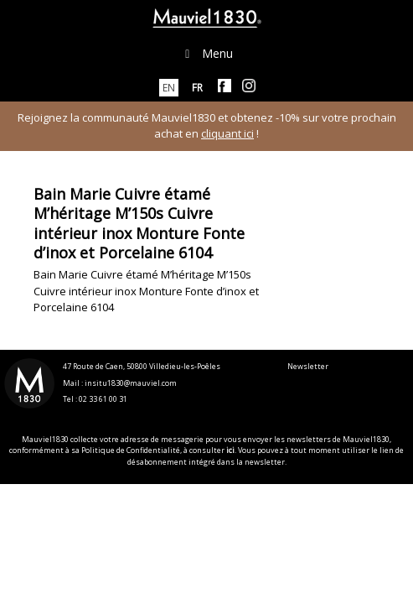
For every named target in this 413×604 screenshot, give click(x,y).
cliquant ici (227, 133)
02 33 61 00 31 (103, 398)
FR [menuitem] (197, 88)
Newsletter (307, 366)
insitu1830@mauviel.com (131, 383)
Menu (207, 53)
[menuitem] (168, 87)
